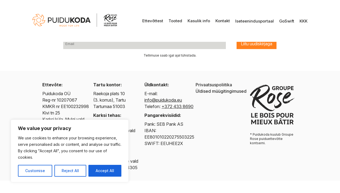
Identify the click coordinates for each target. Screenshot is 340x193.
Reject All (70, 170)
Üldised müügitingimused (221, 91)
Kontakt (222, 20)
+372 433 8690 (177, 106)
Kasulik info (199, 20)
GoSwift (286, 21)
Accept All (105, 170)
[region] (70, 151)
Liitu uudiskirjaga (256, 43)
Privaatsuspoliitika (214, 84)
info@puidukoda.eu (163, 100)
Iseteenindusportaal (254, 21)
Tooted (175, 20)
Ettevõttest (152, 20)
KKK (304, 21)
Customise (35, 170)
